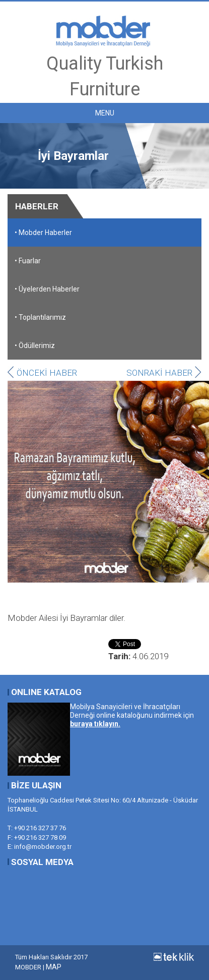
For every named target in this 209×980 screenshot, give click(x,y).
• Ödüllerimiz (35, 345)
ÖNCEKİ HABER (42, 373)
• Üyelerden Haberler (47, 289)
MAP (53, 967)
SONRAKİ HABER (163, 373)
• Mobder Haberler (43, 232)
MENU (104, 113)
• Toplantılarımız (40, 317)
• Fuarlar (28, 261)
